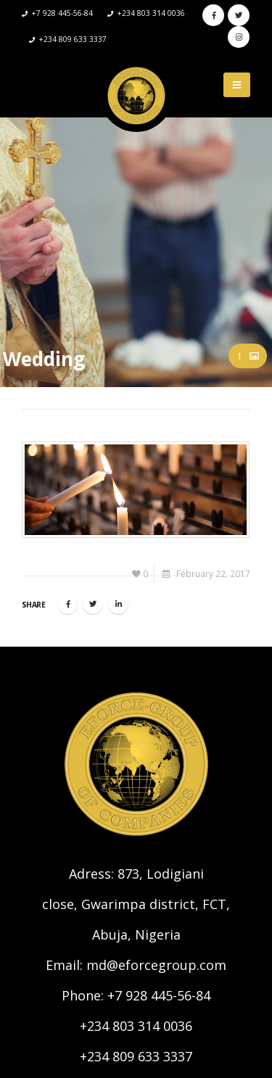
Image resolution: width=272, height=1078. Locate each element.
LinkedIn (118, 604)
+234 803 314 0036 (136, 1026)
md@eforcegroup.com (156, 965)
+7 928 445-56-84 (158, 995)
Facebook (67, 604)
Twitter (93, 604)
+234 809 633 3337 (136, 1056)
